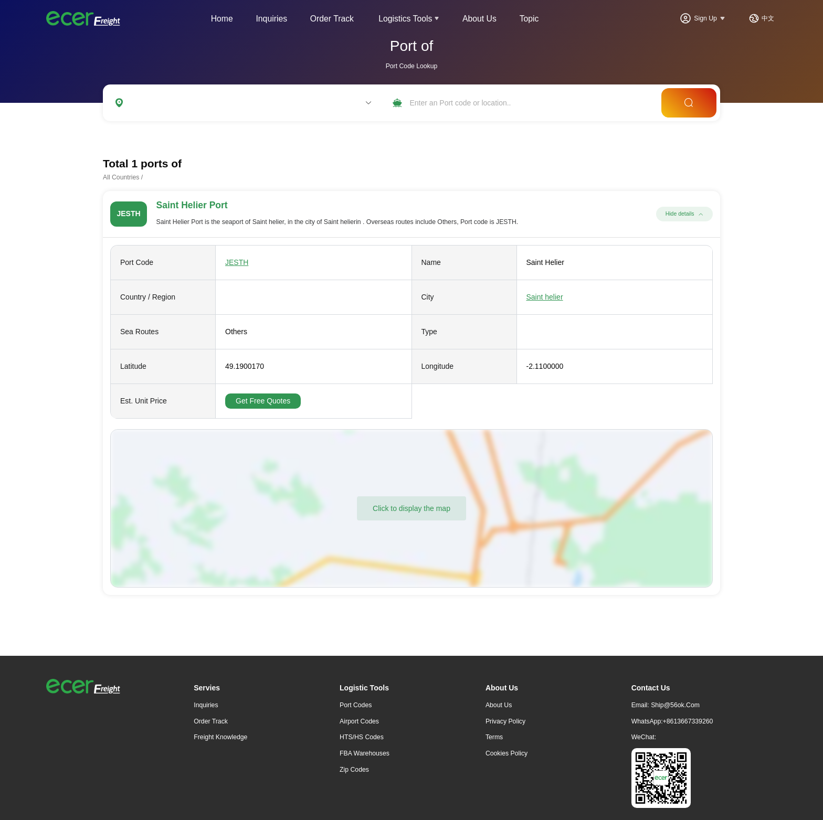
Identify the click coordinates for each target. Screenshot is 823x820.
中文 (768, 18)
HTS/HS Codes (362, 737)
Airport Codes (359, 721)
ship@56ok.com (675, 705)
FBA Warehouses (364, 753)
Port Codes (356, 705)
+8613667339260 (688, 721)
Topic (529, 18)
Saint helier (544, 297)
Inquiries (271, 18)
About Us (479, 18)
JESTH (236, 262)
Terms (494, 737)
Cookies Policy (506, 753)
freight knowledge (220, 737)
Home (222, 18)
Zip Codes (354, 769)
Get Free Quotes (263, 401)
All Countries (121, 177)
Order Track (332, 18)
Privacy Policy (505, 721)
